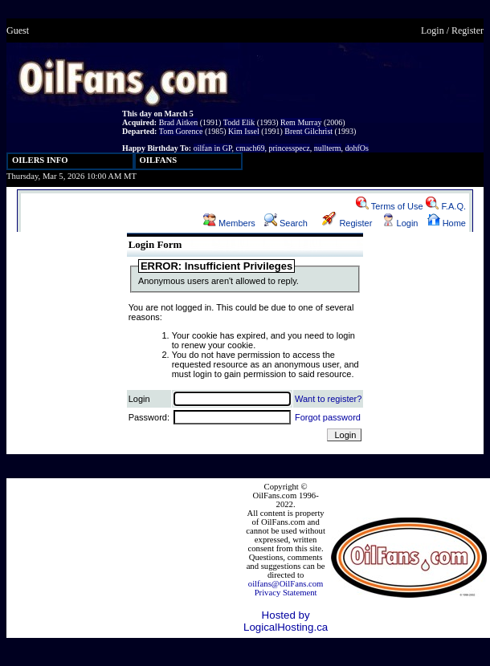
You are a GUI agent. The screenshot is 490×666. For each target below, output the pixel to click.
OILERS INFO (40, 160)
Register (467, 30)
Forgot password (328, 417)
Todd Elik (239, 122)
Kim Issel (243, 131)
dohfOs (357, 148)
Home (446, 223)
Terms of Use (389, 206)
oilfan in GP (213, 148)
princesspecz (289, 148)
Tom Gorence (181, 131)
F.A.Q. (446, 206)
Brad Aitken (178, 122)
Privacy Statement (286, 592)
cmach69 (249, 148)
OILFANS (159, 160)
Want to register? (328, 399)
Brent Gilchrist (308, 131)
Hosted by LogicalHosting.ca (285, 621)
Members (229, 223)
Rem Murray (300, 122)
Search (286, 223)
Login (432, 30)
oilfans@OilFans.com (286, 583)
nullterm (327, 148)
